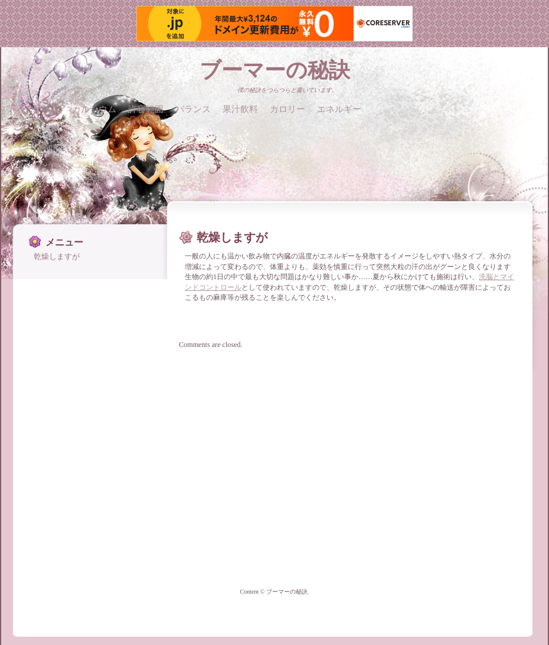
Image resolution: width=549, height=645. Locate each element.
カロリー (287, 109)
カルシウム (94, 109)
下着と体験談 (33, 109)
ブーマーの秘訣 (275, 70)
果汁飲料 (240, 109)
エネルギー (339, 109)
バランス (193, 109)
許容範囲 (146, 109)
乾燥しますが (57, 256)
